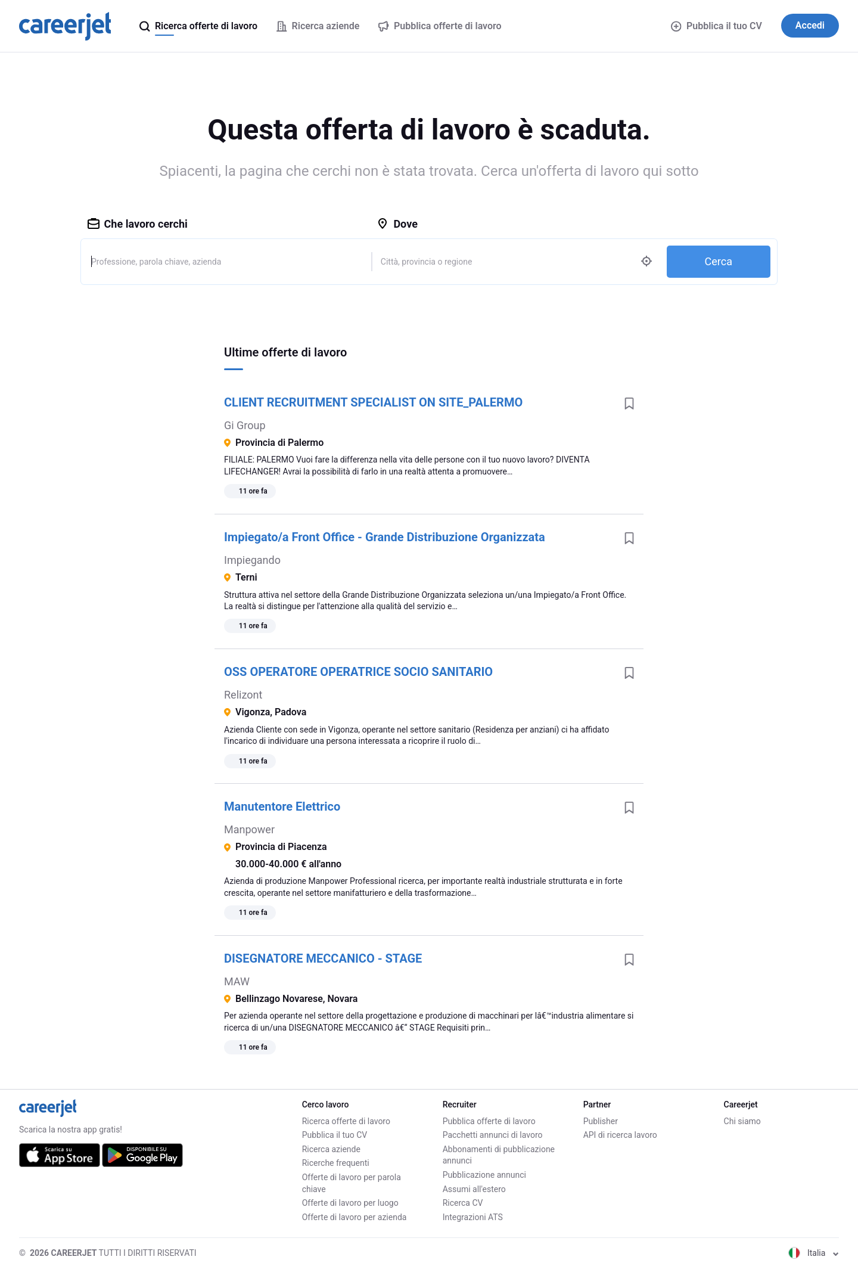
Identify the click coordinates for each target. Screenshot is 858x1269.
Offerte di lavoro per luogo (350, 1203)
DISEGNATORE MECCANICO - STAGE (323, 958)
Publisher (600, 1121)
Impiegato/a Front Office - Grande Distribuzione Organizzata (384, 537)
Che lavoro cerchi (138, 224)
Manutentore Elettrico (282, 806)
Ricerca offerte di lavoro (346, 1121)
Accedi (810, 25)
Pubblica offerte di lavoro (489, 1121)
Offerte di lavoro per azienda (354, 1217)
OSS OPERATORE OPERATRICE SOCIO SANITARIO (358, 672)
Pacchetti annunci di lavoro (493, 1135)
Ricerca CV (463, 1203)
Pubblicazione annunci (484, 1175)
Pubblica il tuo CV (716, 26)
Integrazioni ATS (473, 1217)
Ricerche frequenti (335, 1163)
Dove (397, 224)
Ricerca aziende (331, 1149)
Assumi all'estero (474, 1189)
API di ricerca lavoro (620, 1135)
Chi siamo (742, 1121)
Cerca (718, 261)
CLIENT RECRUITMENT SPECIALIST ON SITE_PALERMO (373, 402)
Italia (813, 1253)
